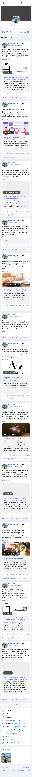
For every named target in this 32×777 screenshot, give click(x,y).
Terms (8, 770)
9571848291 (19, 720)
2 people (16, 743)
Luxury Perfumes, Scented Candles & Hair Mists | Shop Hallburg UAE (16, 78)
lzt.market (16, 776)
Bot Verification (9, 241)
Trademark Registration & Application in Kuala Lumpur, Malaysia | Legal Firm (13, 379)
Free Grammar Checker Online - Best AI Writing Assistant (15, 138)
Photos (7, 749)
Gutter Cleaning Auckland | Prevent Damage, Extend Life (16, 198)
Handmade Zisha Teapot (12, 439)
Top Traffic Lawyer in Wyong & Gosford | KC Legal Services (14, 499)
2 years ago (11, 45)
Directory (28, 770)
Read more (5, 60)
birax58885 (16, 25)
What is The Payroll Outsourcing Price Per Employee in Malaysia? (15, 290)
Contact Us (21, 770)
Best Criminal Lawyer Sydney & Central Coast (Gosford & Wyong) (16, 678)
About (3, 770)
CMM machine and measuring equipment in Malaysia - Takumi (15, 559)
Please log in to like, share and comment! (15, 97)
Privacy (14, 770)
